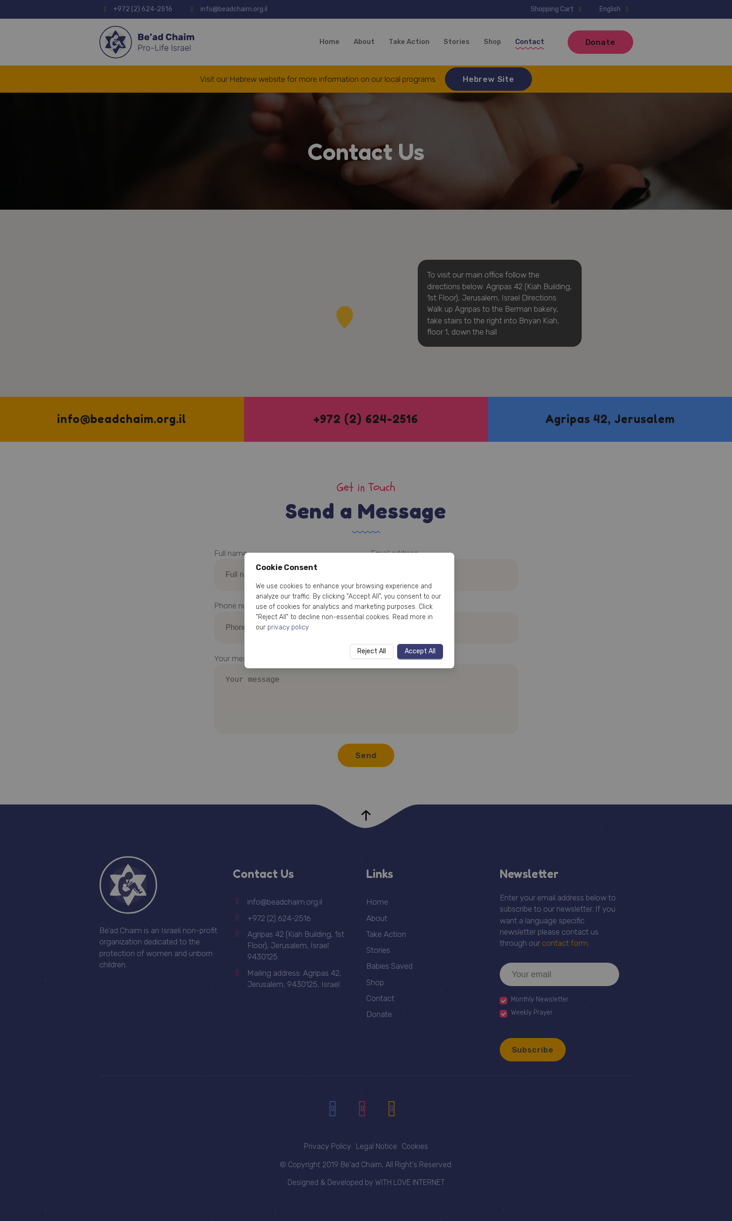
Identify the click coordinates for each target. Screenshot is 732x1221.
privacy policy (288, 627)
